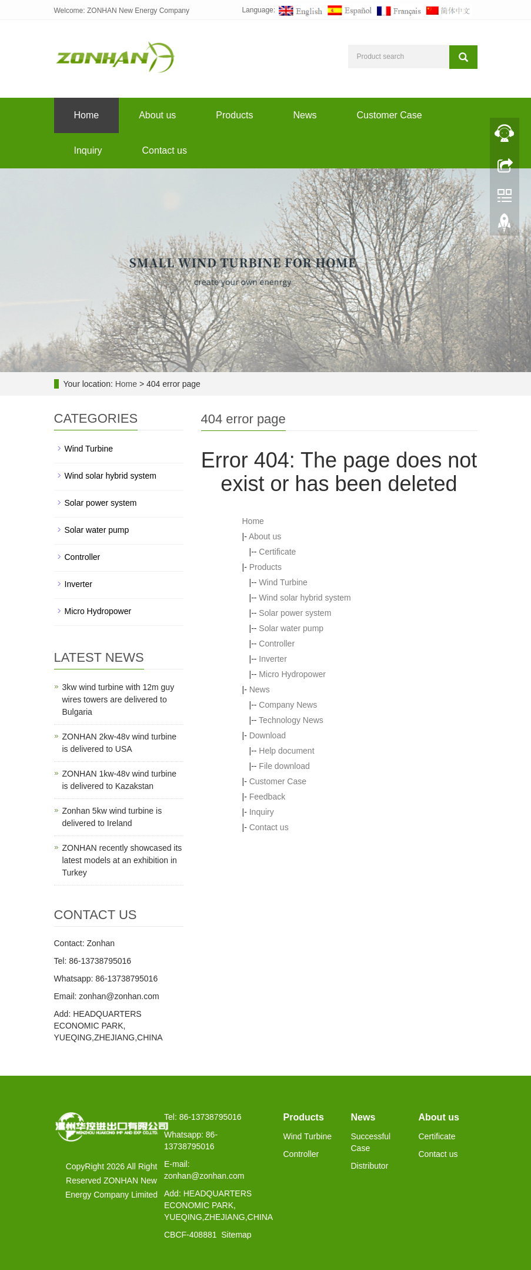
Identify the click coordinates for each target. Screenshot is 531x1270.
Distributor (370, 1165)
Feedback (267, 796)
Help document (286, 750)
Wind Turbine (283, 582)
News (304, 115)
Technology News (291, 720)
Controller (277, 643)
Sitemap (236, 1234)
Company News (288, 704)
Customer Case (389, 115)
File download (284, 766)
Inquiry (88, 150)
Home (86, 115)
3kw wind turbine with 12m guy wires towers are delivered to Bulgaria (118, 699)
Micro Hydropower (292, 674)
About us (157, 115)
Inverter (272, 659)
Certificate (277, 551)
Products (234, 115)
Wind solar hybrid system (304, 597)
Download (267, 735)
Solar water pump (291, 628)
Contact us (164, 150)
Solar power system (295, 613)
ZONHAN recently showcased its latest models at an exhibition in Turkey (122, 860)
